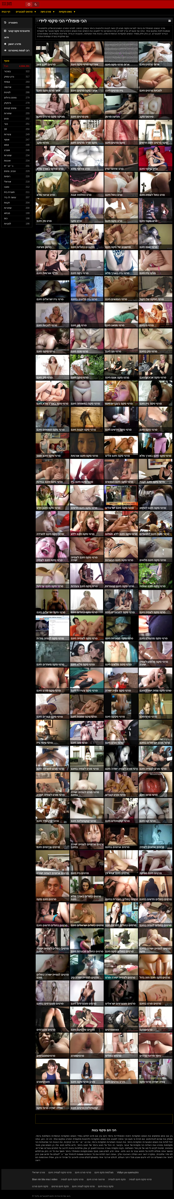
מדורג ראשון (12, 44)
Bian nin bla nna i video (44, 1179)
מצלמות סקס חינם (104, 1172)
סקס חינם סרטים (60, 1186)
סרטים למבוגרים (24, 11)
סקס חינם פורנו (40, 1186)
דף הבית (6, 11)
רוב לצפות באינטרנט (16, 50)
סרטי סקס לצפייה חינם (60, 1172)
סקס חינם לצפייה (117, 1179)
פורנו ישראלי (38, 1172)
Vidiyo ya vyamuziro (127, 1172)
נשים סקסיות (66, 11)
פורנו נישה (46, 11)
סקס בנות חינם (105, 1186)
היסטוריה (11, 23)
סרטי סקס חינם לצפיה (72, 1179)
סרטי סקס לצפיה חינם (83, 1186)
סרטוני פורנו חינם (96, 1179)
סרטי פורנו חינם (83, 1172)
